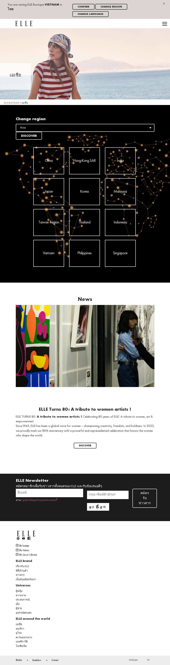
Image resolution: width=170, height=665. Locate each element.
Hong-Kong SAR (85, 161)
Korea (84, 192)
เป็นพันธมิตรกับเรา (26, 580)
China (49, 161)
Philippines (85, 253)
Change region (111, 7)
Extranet (55, 660)
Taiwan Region (48, 222)
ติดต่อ (19, 660)
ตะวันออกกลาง (24, 637)
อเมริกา (20, 629)
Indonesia (120, 222)
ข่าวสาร (20, 575)
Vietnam (48, 253)
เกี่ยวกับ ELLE (22, 566)
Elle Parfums (22, 550)
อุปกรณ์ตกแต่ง (23, 613)
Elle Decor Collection (26, 554)
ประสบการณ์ (23, 600)
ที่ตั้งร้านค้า (22, 571)
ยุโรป (19, 633)
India (120, 161)
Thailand (84, 222)
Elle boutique (22, 545)
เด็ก (18, 604)
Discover (29, 136)
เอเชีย (19, 624)
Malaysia (120, 192)
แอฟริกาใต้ (22, 642)
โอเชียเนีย (21, 646)
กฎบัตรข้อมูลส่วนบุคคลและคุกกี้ (39, 500)
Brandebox (36, 660)
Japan (49, 192)
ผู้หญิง (19, 591)
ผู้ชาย (19, 608)
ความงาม (21, 595)
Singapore (120, 253)
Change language (90, 14)
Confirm (83, 7)
